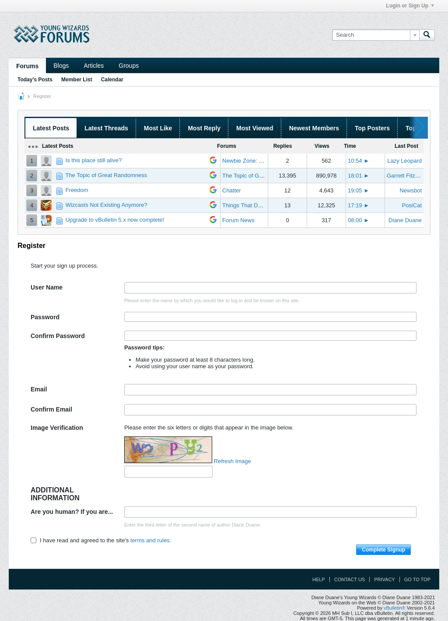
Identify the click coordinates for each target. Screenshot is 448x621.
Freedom (77, 190)
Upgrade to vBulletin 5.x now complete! (115, 219)
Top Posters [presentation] (372, 128)
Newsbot (410, 190)
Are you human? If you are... (72, 511)
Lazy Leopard (404, 160)
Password (45, 317)
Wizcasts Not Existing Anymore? (106, 205)
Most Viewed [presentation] (254, 128)
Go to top (417, 579)
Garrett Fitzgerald (409, 175)
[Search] (375, 35)
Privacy (384, 579)
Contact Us (349, 579)
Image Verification (57, 427)
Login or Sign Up (410, 6)
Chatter (231, 190)
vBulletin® (395, 608)
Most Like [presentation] (158, 128)
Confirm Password (58, 335)
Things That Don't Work (252, 205)
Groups (129, 65)
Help (318, 579)
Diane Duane (405, 220)
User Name (47, 287)
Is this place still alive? (94, 160)
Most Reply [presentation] (204, 128)
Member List (76, 80)
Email (39, 389)
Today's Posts (35, 80)
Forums (27, 66)
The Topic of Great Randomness (106, 175)
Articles (94, 65)
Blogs (61, 65)
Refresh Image (232, 461)
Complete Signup (383, 550)
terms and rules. (150, 540)
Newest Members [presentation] (314, 128)
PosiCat (412, 205)
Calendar (112, 80)
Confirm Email (51, 409)
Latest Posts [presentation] (51, 128)
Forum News (238, 220)
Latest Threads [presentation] (106, 128)
